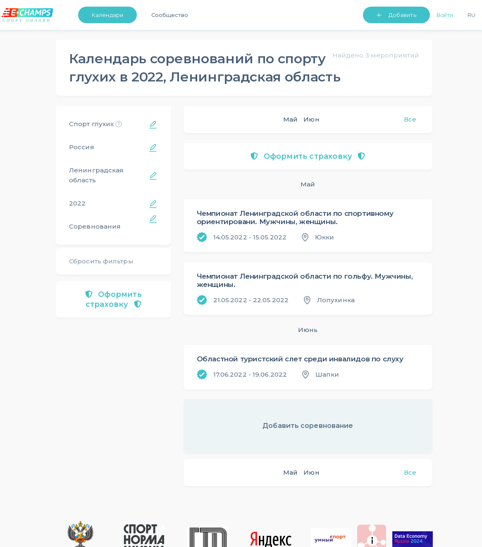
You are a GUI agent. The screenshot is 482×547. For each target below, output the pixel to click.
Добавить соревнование (307, 426)
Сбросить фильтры (101, 261)
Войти (445, 15)
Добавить (402, 15)
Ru (471, 15)
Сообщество (169, 15)
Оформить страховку (113, 299)
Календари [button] (107, 15)
